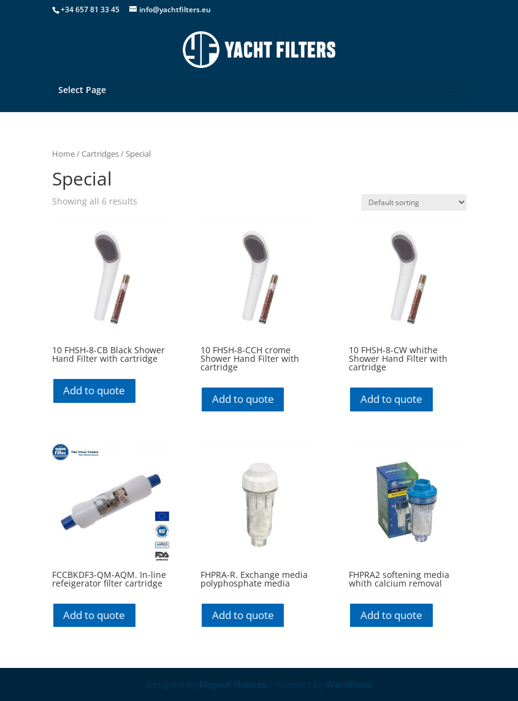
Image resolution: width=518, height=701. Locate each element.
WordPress (349, 684)
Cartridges (100, 153)
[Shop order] (414, 202)
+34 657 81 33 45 (90, 9)
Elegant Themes (232, 684)
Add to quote (94, 390)
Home (63, 153)
